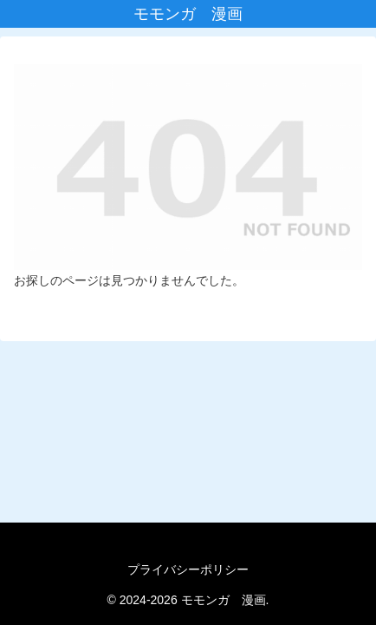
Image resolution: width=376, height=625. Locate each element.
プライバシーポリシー (188, 569)
